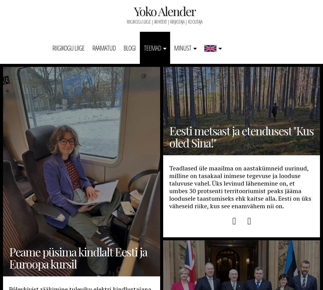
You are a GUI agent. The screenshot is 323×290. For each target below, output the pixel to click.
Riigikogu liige (68, 47)
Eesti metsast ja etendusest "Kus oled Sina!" (241, 111)
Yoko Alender (164, 11)
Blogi (130, 47)
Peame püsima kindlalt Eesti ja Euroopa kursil (81, 171)
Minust (182, 47)
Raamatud (104, 47)
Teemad (152, 47)
